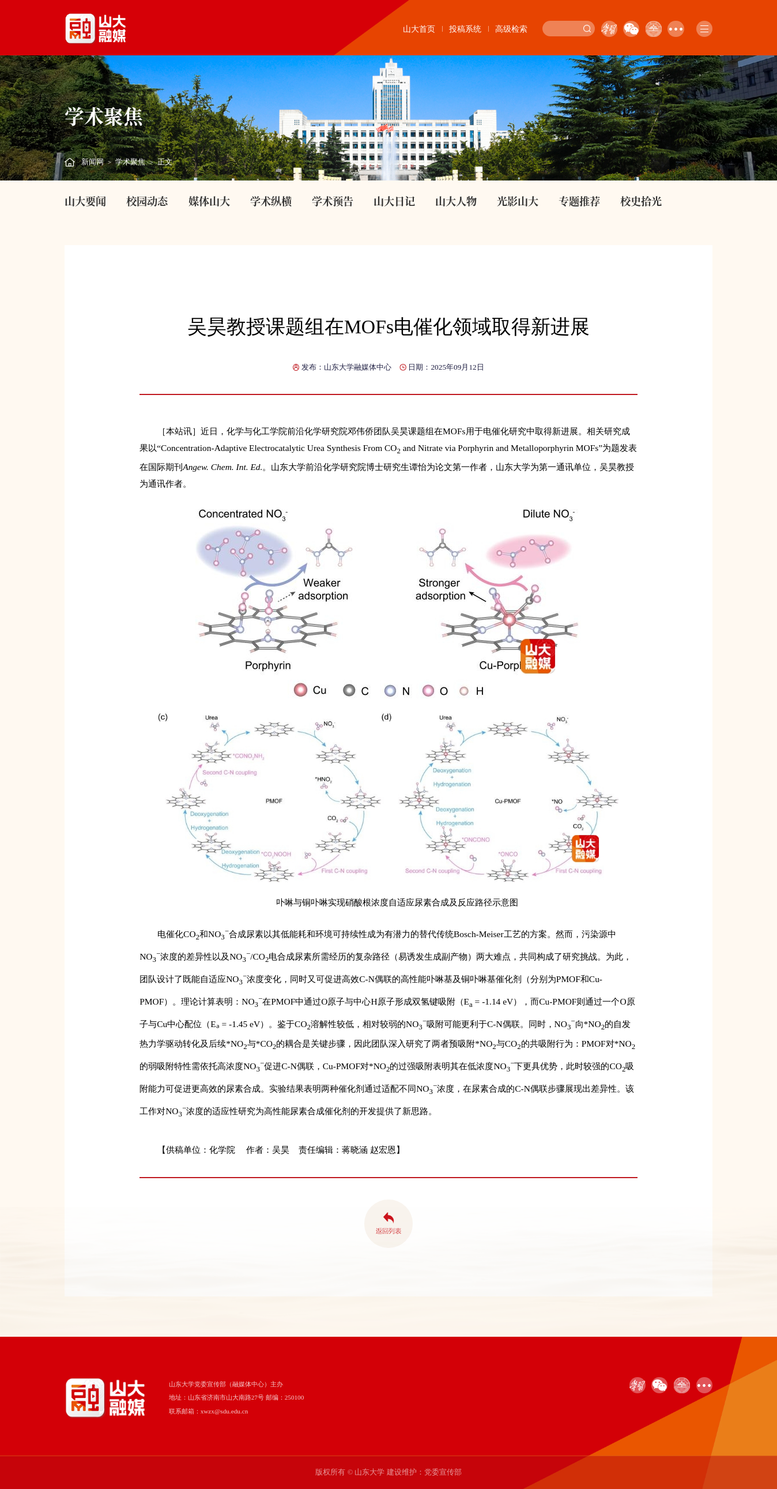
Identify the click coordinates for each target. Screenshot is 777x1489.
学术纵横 (271, 200)
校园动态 (147, 200)
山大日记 (394, 200)
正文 (164, 162)
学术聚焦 (130, 162)
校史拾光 (641, 200)
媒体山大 (209, 200)
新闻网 (92, 162)
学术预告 (332, 200)
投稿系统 (465, 28)
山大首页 (419, 28)
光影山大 (517, 200)
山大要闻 (85, 200)
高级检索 (511, 28)
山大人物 (456, 200)
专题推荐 (579, 200)
